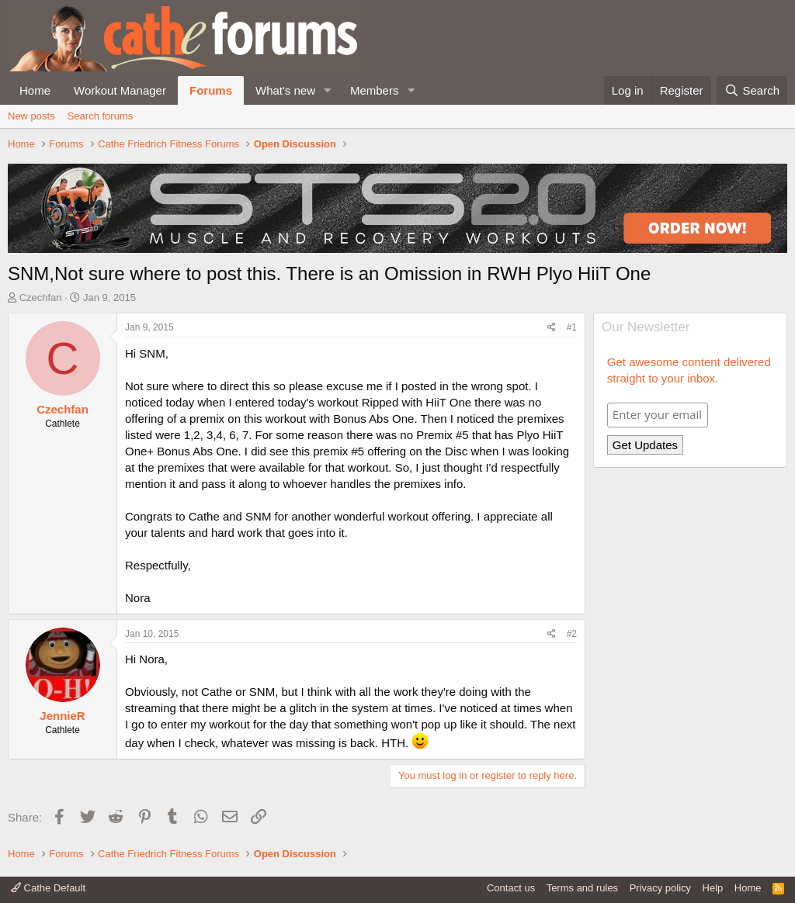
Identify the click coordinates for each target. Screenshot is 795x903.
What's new (285, 90)
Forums (210, 90)
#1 (572, 327)
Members (374, 90)
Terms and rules (582, 888)
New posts (31, 116)
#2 (572, 633)
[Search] (752, 90)
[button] (327, 90)
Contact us (511, 888)
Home (34, 90)
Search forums (101, 116)
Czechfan (40, 297)
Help (713, 888)
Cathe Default (48, 888)
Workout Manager (120, 90)
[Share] (551, 328)
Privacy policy (660, 888)
